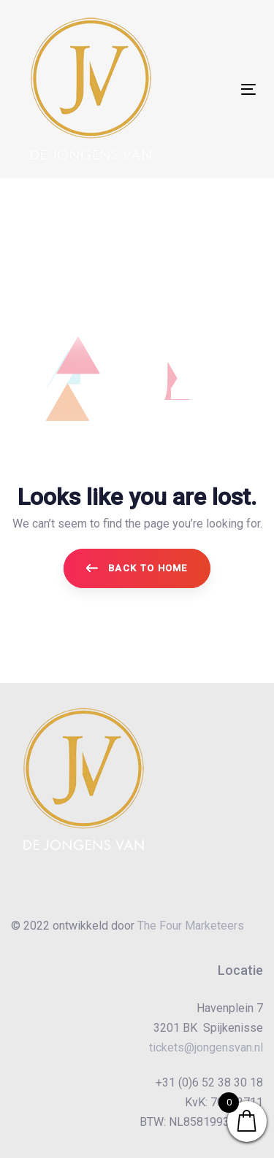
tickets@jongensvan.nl (206, 1047)
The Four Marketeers (190, 926)
